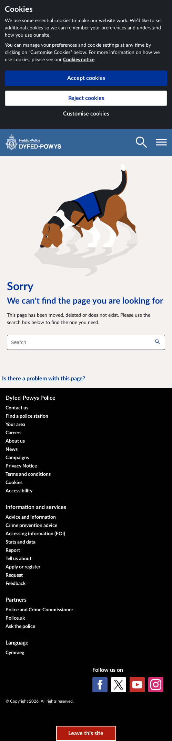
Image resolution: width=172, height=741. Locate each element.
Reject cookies (86, 98)
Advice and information (31, 517)
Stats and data (21, 542)
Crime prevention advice (31, 525)
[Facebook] (100, 684)
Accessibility (19, 491)
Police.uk (15, 618)
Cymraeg (15, 652)
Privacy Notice (21, 466)
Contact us (17, 408)
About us (15, 441)
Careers (13, 432)
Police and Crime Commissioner (39, 610)
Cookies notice (78, 59)
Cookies (14, 482)
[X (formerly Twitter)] (118, 684)
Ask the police (20, 626)
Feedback (16, 583)
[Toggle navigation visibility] (161, 142)
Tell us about (18, 558)
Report (13, 550)
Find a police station (27, 416)
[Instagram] (155, 684)
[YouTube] (137, 684)
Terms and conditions (28, 474)
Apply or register (23, 567)
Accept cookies (86, 78)
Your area (15, 424)
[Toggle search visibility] (141, 142)
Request (14, 575)
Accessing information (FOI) (35, 533)
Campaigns (17, 457)
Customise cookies (86, 114)
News (12, 449)
